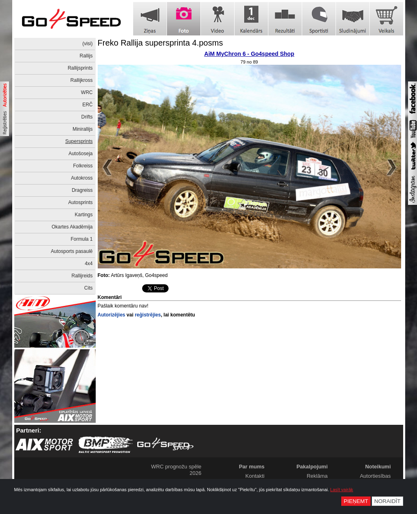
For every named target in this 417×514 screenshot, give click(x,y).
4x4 (88, 263)
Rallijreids (81, 276)
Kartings (83, 214)
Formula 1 (81, 239)
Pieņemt (356, 501)
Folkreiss (82, 166)
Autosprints (80, 202)
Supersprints (78, 141)
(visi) (87, 43)
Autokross (81, 178)
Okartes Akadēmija (72, 227)
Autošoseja (80, 153)
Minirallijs (82, 129)
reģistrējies (148, 315)
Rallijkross (81, 80)
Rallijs (85, 56)
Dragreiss (82, 190)
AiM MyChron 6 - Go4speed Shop (249, 54)
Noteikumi (378, 466)
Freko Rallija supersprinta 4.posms (160, 42)
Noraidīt (387, 501)
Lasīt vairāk (341, 489)
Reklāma (317, 476)
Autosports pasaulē (72, 251)
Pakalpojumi (312, 466)
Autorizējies (111, 315)
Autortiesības (375, 476)
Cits (88, 288)
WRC (87, 92)
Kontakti (255, 476)
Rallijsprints (80, 68)
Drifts (87, 117)
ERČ (87, 105)
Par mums (252, 466)
